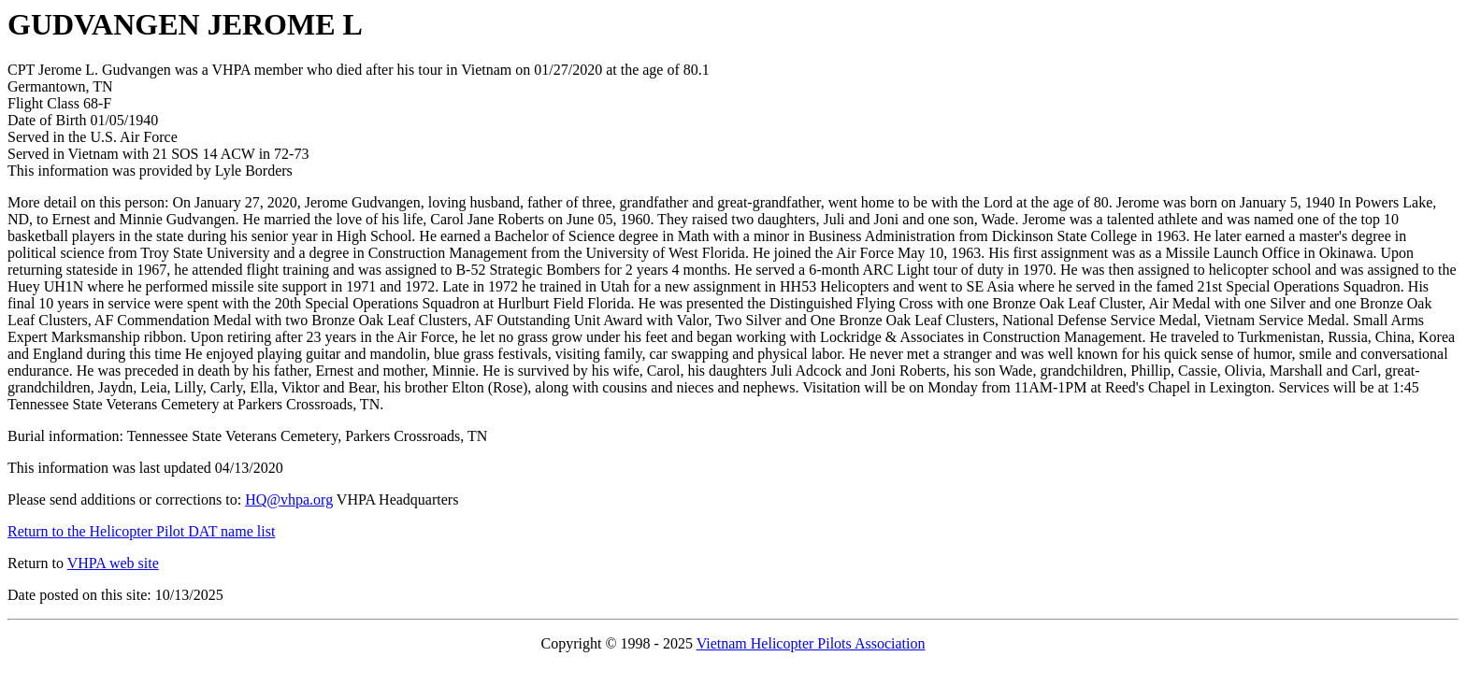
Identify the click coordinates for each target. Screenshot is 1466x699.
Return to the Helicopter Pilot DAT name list (141, 531)
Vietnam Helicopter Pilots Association (811, 643)
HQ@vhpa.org (289, 499)
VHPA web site (113, 563)
